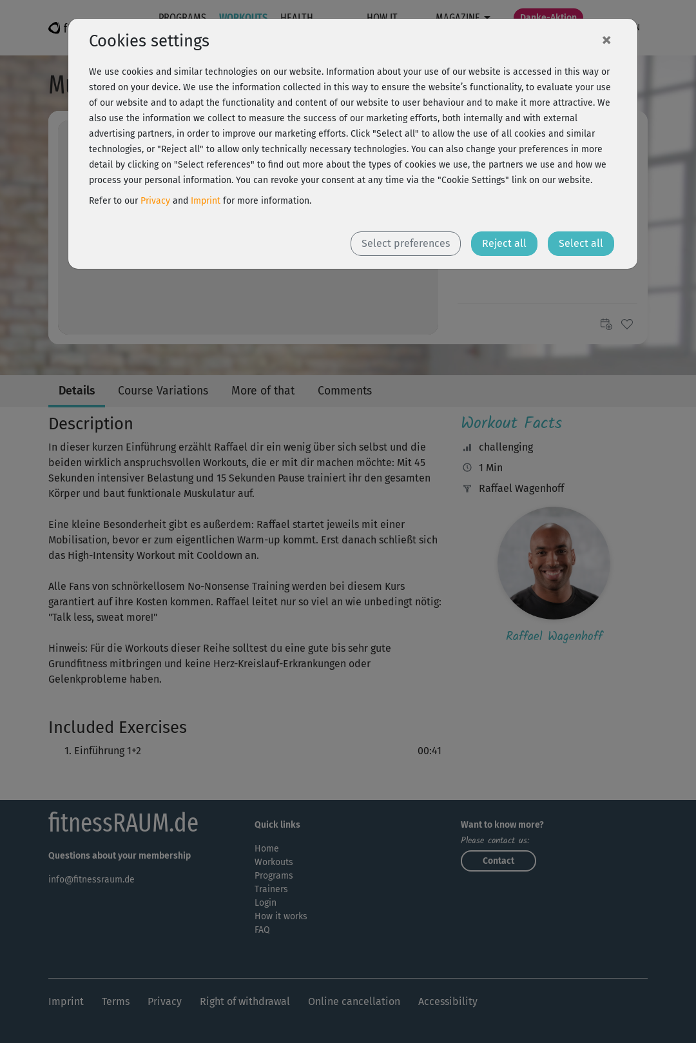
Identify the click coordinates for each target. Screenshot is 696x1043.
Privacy (155, 200)
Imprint (205, 200)
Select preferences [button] (406, 243)
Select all (581, 243)
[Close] (606, 39)
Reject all (504, 243)
